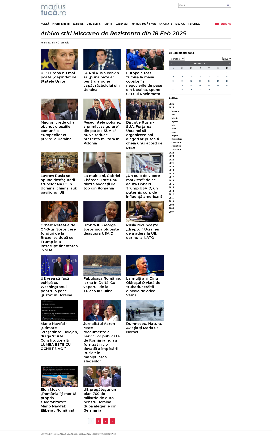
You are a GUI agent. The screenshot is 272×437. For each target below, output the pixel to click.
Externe (78, 23)
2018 (171, 173)
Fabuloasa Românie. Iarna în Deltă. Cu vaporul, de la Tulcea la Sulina (102, 284)
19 (191, 85)
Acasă (45, 23)
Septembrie (177, 139)
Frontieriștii (61, 23)
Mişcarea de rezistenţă (72, 10)
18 (182, 85)
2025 (171, 107)
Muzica (180, 23)
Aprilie (175, 121)
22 (218, 85)
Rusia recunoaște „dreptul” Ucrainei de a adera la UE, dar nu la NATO (142, 231)
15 (218, 81)
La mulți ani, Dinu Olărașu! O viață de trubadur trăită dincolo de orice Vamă (143, 286)
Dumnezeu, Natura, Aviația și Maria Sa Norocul (144, 328)
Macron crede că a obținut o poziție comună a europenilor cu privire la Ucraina (58, 130)
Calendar (122, 23)
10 (173, 81)
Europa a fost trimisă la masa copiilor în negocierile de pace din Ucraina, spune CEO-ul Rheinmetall (144, 83)
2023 (171, 156)
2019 (171, 170)
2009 (171, 205)
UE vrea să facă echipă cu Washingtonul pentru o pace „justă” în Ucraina (56, 286)
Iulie (174, 132)
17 (173, 85)
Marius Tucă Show (144, 23)
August (175, 135)
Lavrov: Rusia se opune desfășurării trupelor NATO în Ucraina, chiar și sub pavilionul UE (59, 184)
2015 (171, 184)
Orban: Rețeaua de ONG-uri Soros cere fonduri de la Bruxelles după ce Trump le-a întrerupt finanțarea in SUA (59, 237)
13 (200, 81)
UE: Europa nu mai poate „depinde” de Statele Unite (58, 77)
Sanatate (165, 23)
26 (191, 89)
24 (173, 89)
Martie (175, 118)
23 (227, 85)
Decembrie (176, 149)
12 (191, 81)
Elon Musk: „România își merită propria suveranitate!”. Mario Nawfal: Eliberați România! (58, 399)
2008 (171, 208)
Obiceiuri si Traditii (99, 23)
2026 (171, 104)
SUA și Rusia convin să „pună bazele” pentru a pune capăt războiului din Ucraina (101, 81)
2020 (171, 166)
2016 (171, 180)
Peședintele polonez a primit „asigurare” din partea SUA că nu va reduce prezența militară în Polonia (102, 132)
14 (209, 81)
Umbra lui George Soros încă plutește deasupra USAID (101, 229)
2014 (171, 187)
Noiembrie (176, 146)
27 (200, 89)
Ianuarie (175, 111)
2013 (171, 191)
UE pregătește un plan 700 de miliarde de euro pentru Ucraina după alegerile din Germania (100, 399)
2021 (171, 163)
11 (182, 81)
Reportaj (194, 23)
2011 (171, 198)
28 (209, 89)
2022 (171, 159)
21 (209, 85)
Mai (173, 125)
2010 (171, 201)
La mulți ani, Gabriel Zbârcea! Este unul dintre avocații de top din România (101, 182)
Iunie (174, 128)
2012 (171, 194)
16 (227, 81)
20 (200, 85)
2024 (171, 152)
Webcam (226, 23)
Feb (173, 114)
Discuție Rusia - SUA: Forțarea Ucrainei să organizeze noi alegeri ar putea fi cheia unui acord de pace (144, 134)
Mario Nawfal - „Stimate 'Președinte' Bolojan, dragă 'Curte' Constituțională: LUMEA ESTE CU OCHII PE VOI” (59, 336)
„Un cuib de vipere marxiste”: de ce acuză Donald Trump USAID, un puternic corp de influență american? (144, 186)
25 (182, 89)
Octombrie (176, 142)
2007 (171, 212)
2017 (171, 177)
